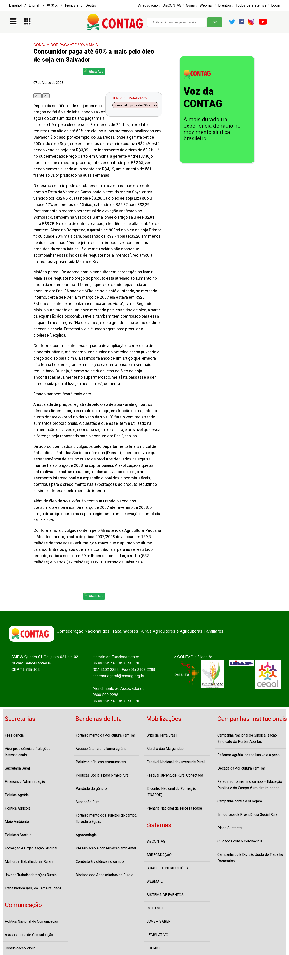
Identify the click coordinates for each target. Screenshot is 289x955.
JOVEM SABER (158, 921)
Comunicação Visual (20, 948)
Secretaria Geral (17, 768)
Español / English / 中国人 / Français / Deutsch (53, 5)
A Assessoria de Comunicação (29, 935)
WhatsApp (93, 70)
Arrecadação (148, 5)
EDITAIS (153, 948)
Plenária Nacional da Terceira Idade (174, 808)
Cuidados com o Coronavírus (240, 841)
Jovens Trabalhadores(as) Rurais (31, 875)
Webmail (206, 5)
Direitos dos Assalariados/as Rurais (104, 875)
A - (46, 95)
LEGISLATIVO (157, 935)
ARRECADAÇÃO (159, 855)
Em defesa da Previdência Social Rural (247, 814)
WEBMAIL (155, 881)
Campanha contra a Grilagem (239, 801)
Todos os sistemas (251, 5)
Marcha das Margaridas (165, 748)
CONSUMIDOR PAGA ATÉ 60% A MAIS (65, 45)
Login (275, 5)
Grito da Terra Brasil (162, 735)
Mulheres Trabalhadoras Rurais (29, 861)
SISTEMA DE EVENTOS (165, 895)
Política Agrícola (17, 808)
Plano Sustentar (229, 828)
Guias (190, 5)
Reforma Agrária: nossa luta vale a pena (248, 755)
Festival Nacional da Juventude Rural (176, 762)
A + (37, 95)
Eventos (224, 5)
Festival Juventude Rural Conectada (175, 775)
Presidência (14, 735)
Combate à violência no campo (100, 861)
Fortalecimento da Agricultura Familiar (105, 735)
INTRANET (155, 908)
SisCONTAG (172, 5)
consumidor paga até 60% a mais (135, 105)
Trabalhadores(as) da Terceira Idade (33, 888)
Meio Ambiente (17, 821)
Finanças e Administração (25, 781)
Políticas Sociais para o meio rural (102, 775)
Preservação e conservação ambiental (106, 848)
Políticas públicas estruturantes (101, 762)
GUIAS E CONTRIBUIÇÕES (167, 868)
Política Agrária (17, 795)
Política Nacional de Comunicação (31, 921)
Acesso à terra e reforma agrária (101, 748)
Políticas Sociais (18, 835)
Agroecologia (86, 835)
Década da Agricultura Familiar (241, 768)
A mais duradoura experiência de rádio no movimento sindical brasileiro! (212, 129)
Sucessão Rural (88, 802)
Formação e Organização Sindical (31, 848)
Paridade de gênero (91, 788)
